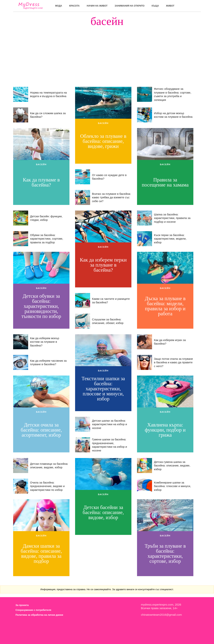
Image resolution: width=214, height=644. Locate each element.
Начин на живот (97, 5)
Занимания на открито (130, 5)
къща (155, 5)
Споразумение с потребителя (33, 610)
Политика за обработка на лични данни (39, 614)
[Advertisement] (107, 53)
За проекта (22, 605)
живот (170, 5)
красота (74, 5)
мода (58, 5)
